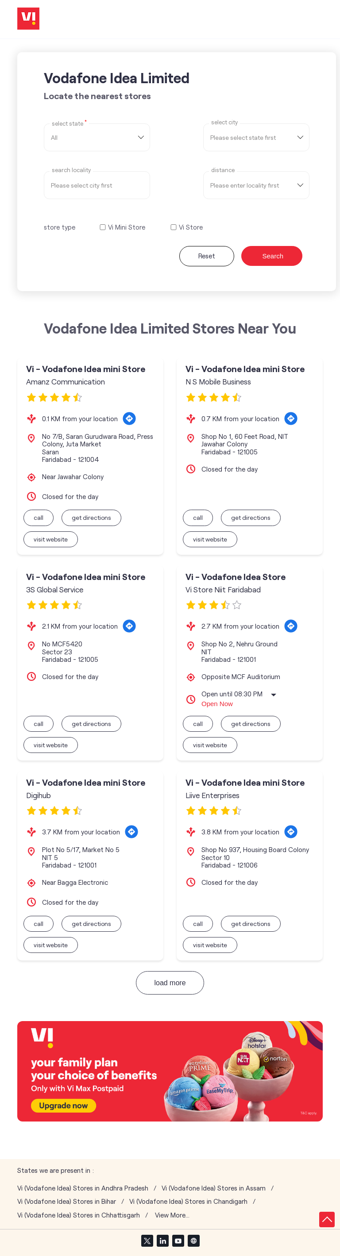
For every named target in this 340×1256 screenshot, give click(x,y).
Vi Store (191, 227)
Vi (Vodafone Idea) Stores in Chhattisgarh (78, 1215)
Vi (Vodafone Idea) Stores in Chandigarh (188, 1201)
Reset (206, 256)
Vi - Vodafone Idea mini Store (85, 369)
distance (223, 170)
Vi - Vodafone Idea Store (235, 577)
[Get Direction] (129, 418)
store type (59, 227)
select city (224, 122)
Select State (69, 123)
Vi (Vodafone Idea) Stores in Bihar (66, 1201)
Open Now (217, 703)
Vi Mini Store (126, 227)
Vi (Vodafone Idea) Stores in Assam (214, 1188)
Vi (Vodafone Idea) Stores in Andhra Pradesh (82, 1188)
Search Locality (71, 170)
